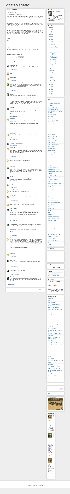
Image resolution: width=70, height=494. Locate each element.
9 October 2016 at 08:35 (14, 266)
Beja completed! (52, 397)
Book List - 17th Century (52, 125)
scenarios (50, 214)
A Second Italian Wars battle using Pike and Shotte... (54, 50)
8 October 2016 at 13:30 (14, 256)
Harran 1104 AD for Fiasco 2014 (54, 160)
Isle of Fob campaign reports (53, 169)
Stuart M (49, 362)
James (11, 64)
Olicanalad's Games (18, 4)
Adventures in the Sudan (52, 107)
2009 (50, 93)
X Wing (49, 244)
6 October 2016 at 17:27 (14, 180)
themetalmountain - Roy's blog (54, 366)
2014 (50, 84)
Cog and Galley (51, 312)
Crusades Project (51, 150)
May (51, 73)
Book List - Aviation (51, 130)
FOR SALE (50, 158)
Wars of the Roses (51, 238)
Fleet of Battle (50, 156)
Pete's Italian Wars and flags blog (54, 354)
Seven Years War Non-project (53, 218)
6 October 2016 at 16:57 (14, 174)
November (52, 42)
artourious (12, 118)
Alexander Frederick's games (53, 114)
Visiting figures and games (53, 236)
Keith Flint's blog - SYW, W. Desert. (55, 333)
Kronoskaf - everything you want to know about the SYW (54, 338)
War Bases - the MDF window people (55, 375)
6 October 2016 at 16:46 (14, 164)
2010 (50, 91)
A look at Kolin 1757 (52, 105)
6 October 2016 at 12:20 (14, 130)
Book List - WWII (51, 146)
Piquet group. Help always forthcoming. (55, 360)
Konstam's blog (51, 335)
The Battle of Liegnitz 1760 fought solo (55, 227)
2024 (50, 27)
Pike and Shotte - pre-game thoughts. (54, 57)
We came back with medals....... (54, 64)
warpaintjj (11, 258)
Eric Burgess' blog (51, 318)
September (52, 67)
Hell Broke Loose (51, 163)
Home (25, 289)
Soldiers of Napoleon (52, 222)
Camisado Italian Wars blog (53, 307)
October (52, 44)
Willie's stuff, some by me (53, 377)
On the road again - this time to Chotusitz (54, 47)
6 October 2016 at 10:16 (14, 80)
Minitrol (11, 142)
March (51, 77)
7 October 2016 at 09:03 (14, 200)
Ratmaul (11, 147)
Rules (49, 212)
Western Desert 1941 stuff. (53, 240)
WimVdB (11, 107)
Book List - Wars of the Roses (53, 144)
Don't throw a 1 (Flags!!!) (52, 316)
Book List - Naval (51, 138)
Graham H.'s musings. (52, 328)
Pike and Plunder (51, 204)
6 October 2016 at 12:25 (14, 139)
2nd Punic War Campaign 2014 (54, 103)
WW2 (49, 242)
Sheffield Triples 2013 (52, 220)
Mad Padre (12, 77)
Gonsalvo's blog (51, 326)
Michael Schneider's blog (53, 342)
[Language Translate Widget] (54, 274)
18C (48, 101)
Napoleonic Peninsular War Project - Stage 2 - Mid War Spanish (55, 189)
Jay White (11, 195)
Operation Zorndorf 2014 (52, 196)
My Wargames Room (52, 181)
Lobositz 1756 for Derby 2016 (53, 175)
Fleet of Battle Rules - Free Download (55, 321)
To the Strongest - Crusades (53, 232)
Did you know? (53, 59)
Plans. (49, 206)
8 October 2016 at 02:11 (14, 220)
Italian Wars (50, 173)
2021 (50, 32)
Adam (11, 276)
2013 (50, 86)
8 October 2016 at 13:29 (14, 251)
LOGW (49, 177)
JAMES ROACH (13, 92)
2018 (50, 38)
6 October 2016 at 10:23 (14, 90)
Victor (11, 71)
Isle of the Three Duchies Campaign (55, 171)
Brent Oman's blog (51, 302)
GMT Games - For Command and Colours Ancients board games (54, 324)
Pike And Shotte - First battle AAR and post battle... (54, 53)
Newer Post (9, 289)
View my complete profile (53, 21)
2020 (50, 34)
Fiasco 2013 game (51, 154)
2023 (50, 29)
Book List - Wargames (52, 142)
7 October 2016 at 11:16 (14, 206)
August (51, 68)
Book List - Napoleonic (52, 136)
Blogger (41, 485)
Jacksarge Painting (13, 183)
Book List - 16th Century (52, 123)
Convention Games (51, 148)
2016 (50, 41)
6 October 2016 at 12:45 (14, 145)
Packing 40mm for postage (53, 200)
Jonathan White (13, 189)
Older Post (41, 289)
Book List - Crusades (52, 134)
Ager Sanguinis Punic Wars (53, 109)
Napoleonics (50, 191)
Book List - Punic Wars (52, 140)
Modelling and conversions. (53, 179)
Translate (56, 275)
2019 (50, 36)
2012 (50, 88)
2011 (50, 89)
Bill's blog (49, 300)
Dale (10, 176)
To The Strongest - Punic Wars (54, 234)
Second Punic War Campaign (53, 216)
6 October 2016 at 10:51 (14, 116)
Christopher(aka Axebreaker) (15, 82)
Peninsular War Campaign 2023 (54, 202)
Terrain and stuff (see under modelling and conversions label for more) (55, 225)
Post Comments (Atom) (27, 293)
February (52, 79)
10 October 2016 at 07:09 (14, 274)
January (52, 80)
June (51, 72)
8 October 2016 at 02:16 (14, 235)
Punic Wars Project (51, 208)
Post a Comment (11, 284)
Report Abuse (51, 248)
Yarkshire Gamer (51, 379)
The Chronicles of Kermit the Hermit (55, 230)
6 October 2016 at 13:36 (14, 156)
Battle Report (50, 116)
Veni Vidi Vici (50, 373)
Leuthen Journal (51, 340)
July (51, 70)
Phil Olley (49, 356)
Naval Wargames (51, 194)
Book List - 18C (51, 128)
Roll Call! (49, 210)
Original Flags (50, 198)
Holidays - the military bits (53, 165)
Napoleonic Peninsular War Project (54, 183)
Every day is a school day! (53, 152)
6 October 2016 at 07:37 (14, 69)
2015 (50, 82)
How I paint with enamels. (53, 167)
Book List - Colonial (51, 132)
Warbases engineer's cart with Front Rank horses (55, 62)
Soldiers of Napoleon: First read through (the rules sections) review (51, 438)
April (51, 75)
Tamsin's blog (50, 364)
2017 (50, 39)
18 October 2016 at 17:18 (14, 282)
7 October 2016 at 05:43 (14, 192)
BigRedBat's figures (52, 298)
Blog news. (12, 58)
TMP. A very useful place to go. (54, 368)
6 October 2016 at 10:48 (14, 105)
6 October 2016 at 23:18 (14, 187)
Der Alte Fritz (50, 314)
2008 (50, 94)
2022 (50, 31)
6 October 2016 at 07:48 (14, 74)
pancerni (11, 166)
